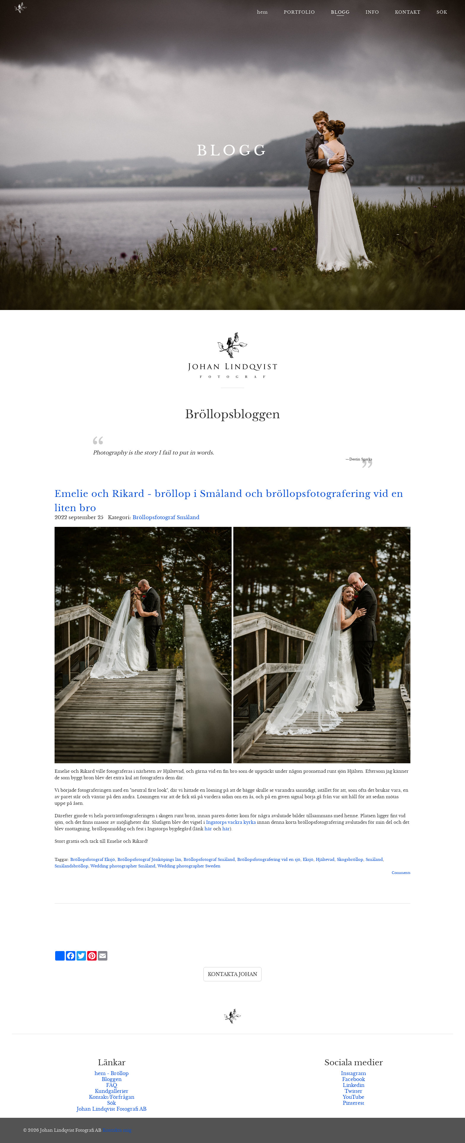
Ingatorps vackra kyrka (231, 822)
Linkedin (353, 1085)
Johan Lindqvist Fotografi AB (111, 1109)
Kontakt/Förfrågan (111, 1097)
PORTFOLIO (299, 12)
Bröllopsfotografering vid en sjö (268, 859)
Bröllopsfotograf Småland (166, 517)
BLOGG (340, 12)
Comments (401, 873)
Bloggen (112, 1079)
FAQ (111, 1085)
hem (262, 12)
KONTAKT (408, 12)
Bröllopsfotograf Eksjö (92, 859)
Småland (374, 859)
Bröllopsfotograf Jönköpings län (149, 859)
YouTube (353, 1097)
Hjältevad (325, 859)
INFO (372, 12)
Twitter (353, 1091)
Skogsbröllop (350, 859)
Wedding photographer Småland (122, 866)
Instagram (353, 1073)
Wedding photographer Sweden (188, 866)
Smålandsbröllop (71, 866)
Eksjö (308, 859)
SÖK (442, 12)
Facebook (353, 1079)
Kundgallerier (111, 1091)
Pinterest (353, 1103)
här (208, 829)
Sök (111, 1103)
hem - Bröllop (112, 1073)
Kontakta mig (117, 1130)
